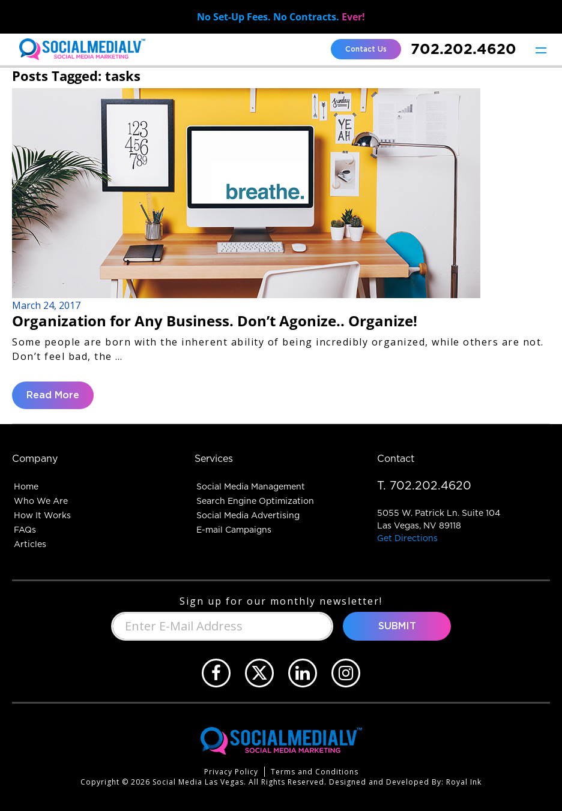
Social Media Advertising (248, 515)
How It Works (42, 515)
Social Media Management (250, 486)
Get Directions (407, 538)
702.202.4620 (463, 49)
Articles (30, 544)
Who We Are (41, 501)
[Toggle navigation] (541, 50)
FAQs (25, 529)
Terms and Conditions (314, 772)
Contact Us (366, 49)
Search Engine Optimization (255, 501)
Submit (397, 626)
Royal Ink (464, 782)
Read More (52, 395)
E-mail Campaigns (233, 529)
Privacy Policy (231, 772)
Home (26, 486)
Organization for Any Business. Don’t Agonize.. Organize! (214, 321)
